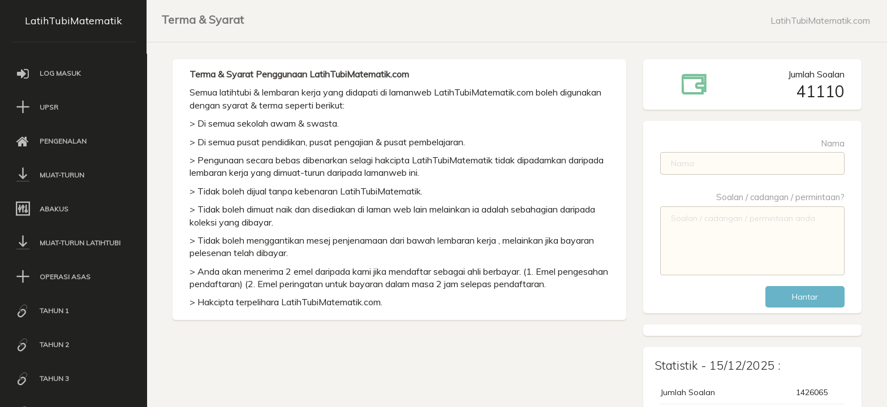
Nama (833, 143)
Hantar (805, 297)
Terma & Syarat (202, 19)
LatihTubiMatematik (73, 20)
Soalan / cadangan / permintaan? (780, 197)
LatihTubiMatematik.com (820, 20)
